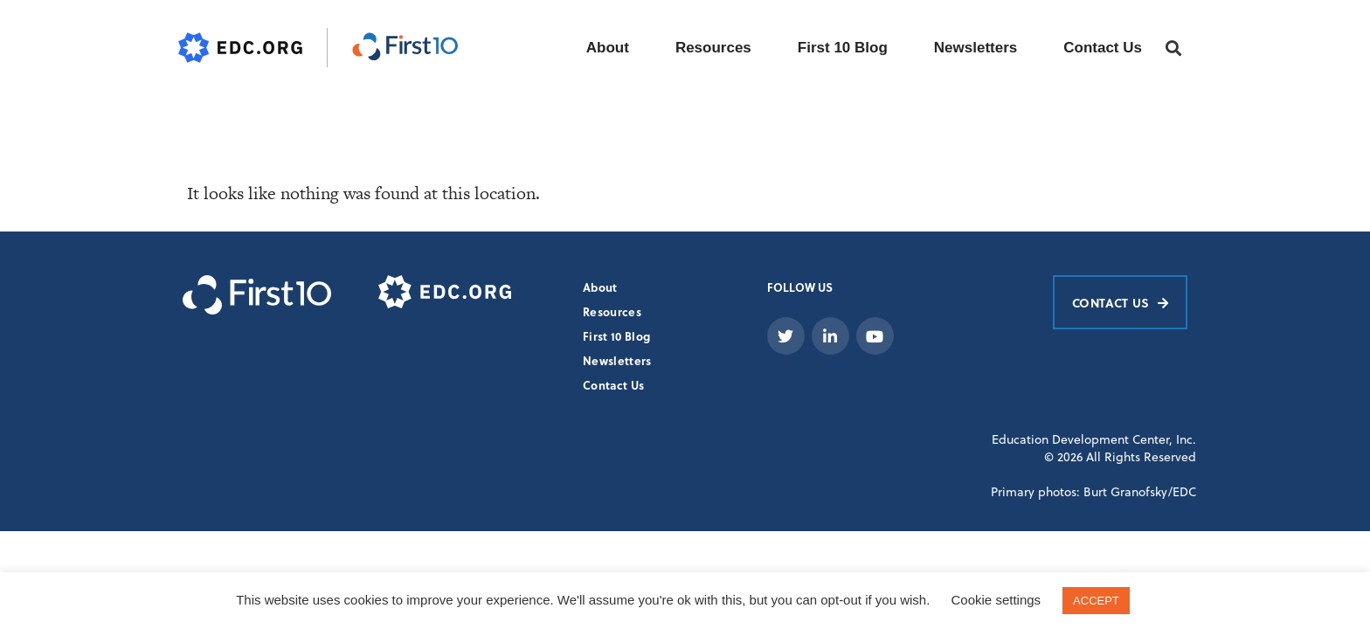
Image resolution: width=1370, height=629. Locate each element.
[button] (1173, 48)
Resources (713, 47)
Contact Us (1102, 47)
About (607, 47)
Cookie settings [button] (996, 599)
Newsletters (975, 47)
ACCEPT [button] (1096, 600)
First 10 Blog (843, 47)
